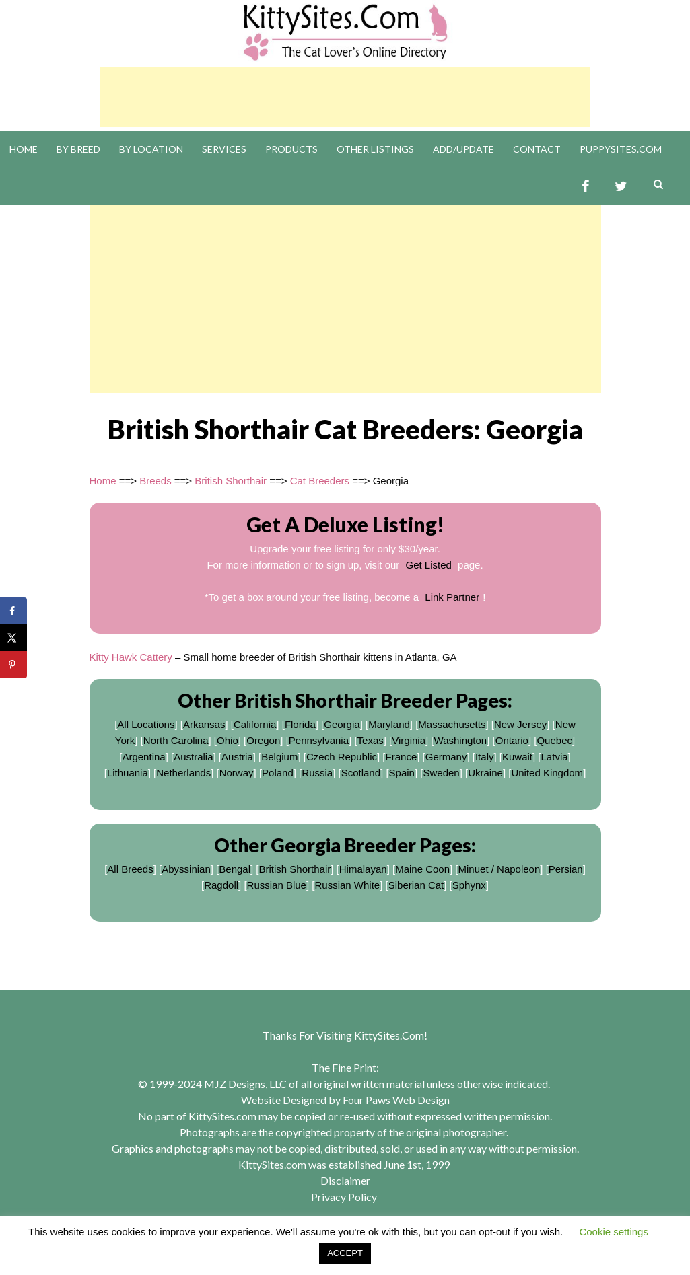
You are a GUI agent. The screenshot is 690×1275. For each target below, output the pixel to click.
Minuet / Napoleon (499, 869)
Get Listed (429, 565)
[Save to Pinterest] (13, 664)
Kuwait (517, 756)
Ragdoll (221, 885)
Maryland (389, 724)
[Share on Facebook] (13, 610)
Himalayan (363, 869)
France (401, 756)
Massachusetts (451, 724)
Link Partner (452, 597)
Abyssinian (186, 869)
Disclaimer (345, 1180)
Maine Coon (422, 869)
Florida (300, 724)
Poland (278, 772)
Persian (566, 869)
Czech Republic (341, 756)
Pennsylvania (319, 740)
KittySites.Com (389, 1035)
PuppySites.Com (621, 149)
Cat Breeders (319, 480)
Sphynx (469, 885)
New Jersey (520, 724)
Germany (446, 756)
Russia (317, 772)
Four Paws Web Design (396, 1099)
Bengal (234, 869)
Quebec (554, 740)
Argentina (143, 756)
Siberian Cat (416, 885)
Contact (537, 149)
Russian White (347, 885)
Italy (484, 756)
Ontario (511, 740)
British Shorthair (231, 480)
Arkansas (204, 724)
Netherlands (183, 772)
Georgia (341, 724)
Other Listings (375, 149)
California (255, 724)
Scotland (360, 772)
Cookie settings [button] (613, 1231)
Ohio (227, 740)
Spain (402, 772)
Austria (237, 756)
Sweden (441, 772)
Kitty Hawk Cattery (131, 657)
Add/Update (463, 149)
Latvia (554, 756)
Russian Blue (276, 885)
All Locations (145, 724)
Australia (193, 756)
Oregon (263, 740)
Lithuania (127, 772)
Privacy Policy (344, 1196)
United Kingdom (547, 772)
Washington (460, 740)
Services (224, 149)
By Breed (78, 149)
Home (23, 149)
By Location (151, 149)
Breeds (155, 480)
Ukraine (485, 772)
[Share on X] (13, 637)
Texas (370, 740)
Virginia (408, 740)
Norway (236, 772)
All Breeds (130, 869)
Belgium (279, 756)
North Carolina (176, 740)
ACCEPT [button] (345, 1253)
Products (291, 149)
